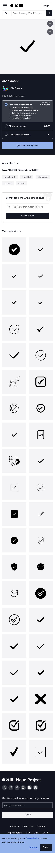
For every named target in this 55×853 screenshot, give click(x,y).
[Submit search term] (49, 13)
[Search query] (27, 206)
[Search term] (29, 13)
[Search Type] (7, 13)
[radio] (27, 111)
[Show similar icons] (50, 32)
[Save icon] (50, 24)
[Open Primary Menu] (5, 6)
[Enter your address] (27, 805)
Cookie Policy (32, 838)
